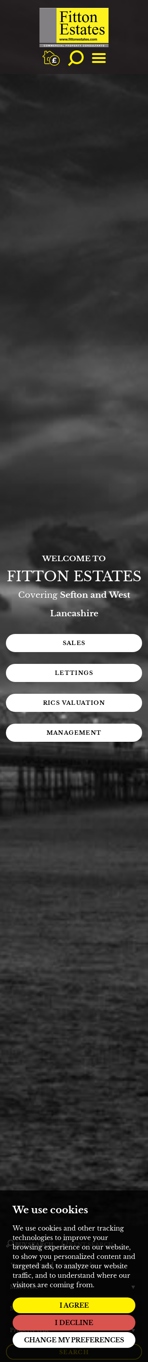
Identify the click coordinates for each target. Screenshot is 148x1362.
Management (74, 732)
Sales (74, 643)
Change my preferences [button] (74, 1340)
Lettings (74, 672)
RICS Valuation (74, 702)
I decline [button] (74, 1323)
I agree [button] (74, 1305)
